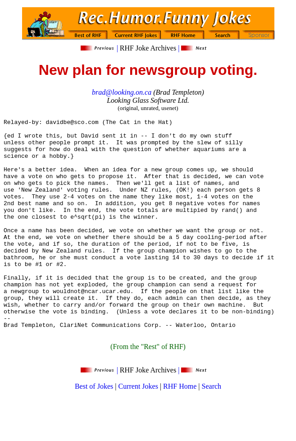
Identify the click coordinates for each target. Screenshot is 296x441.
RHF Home (179, 429)
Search (212, 429)
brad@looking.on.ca (121, 92)
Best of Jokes (94, 429)
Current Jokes (138, 429)
